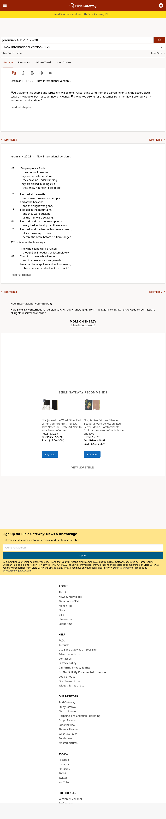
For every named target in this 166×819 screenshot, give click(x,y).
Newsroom (65, 619)
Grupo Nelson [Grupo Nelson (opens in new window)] (67, 720)
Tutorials (64, 645)
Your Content (64, 62)
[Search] (159, 40)
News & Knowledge (70, 597)
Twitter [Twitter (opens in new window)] (63, 777)
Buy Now (50, 454)
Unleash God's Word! (82, 325)
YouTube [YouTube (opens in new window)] (64, 782)
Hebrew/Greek (43, 62)
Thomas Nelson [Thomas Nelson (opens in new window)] (68, 729)
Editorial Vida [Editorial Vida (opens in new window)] (67, 725)
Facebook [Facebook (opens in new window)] (64, 759)
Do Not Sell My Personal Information (82, 672)
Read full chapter (21, 107)
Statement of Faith (70, 601)
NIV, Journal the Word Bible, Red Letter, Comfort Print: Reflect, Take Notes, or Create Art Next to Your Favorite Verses (62, 425)
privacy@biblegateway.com (17, 570)
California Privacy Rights (74, 667)
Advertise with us (69, 654)
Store (62, 610)
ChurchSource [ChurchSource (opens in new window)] (67, 711)
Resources (24, 62)
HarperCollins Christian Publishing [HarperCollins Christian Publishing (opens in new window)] (79, 716)
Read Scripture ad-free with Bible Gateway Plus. (82, 14)
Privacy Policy (124, 567)
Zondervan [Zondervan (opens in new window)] (65, 738)
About (62, 592)
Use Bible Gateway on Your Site (77, 649)
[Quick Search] (77, 40)
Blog (61, 615)
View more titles (83, 467)
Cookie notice (67, 676)
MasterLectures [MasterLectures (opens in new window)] (68, 743)
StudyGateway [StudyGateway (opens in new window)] (67, 707)
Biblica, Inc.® (122, 309)
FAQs (62, 640)
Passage (8, 62)
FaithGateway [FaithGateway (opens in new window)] (67, 702)
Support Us (65, 624)
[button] (161, 5)
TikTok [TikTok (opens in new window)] (62, 773)
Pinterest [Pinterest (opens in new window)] (64, 768)
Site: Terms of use (69, 681)
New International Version (28, 303)
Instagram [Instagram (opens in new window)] (65, 764)
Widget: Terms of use (71, 685)
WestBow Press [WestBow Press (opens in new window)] (68, 734)
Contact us (65, 658)
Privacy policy (67, 663)
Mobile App (65, 606)
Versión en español (70, 799)
